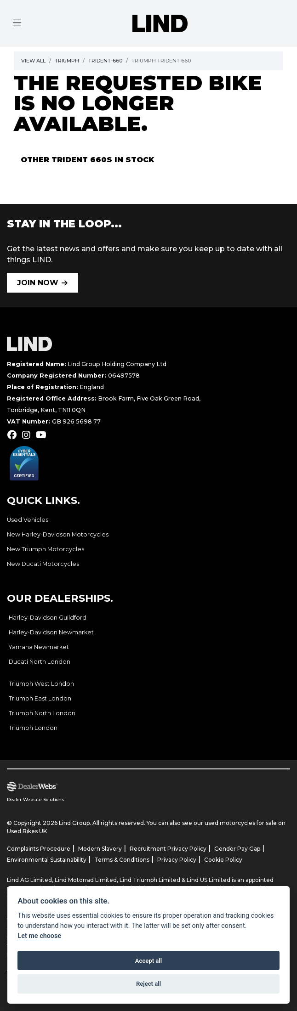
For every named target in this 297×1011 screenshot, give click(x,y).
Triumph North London (42, 713)
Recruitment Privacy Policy (168, 848)
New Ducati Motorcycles (43, 563)
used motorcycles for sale (241, 822)
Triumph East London (40, 698)
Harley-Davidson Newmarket (51, 632)
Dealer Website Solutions (35, 799)
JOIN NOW (37, 282)
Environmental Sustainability (46, 859)
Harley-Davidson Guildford (47, 617)
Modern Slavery (100, 848)
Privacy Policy (176, 859)
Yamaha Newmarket (39, 647)
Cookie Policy (223, 859)
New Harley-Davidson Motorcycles (58, 534)
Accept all (148, 960)
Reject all (148, 983)
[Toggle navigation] (17, 23)
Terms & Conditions (121, 859)
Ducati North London (39, 661)
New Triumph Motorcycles (45, 549)
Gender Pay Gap (237, 848)
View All (33, 60)
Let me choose (39, 936)
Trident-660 (105, 60)
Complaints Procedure (38, 848)
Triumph (67, 60)
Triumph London (33, 727)
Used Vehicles (27, 519)
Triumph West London (41, 683)
